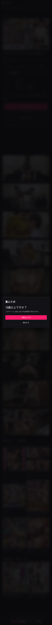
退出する (26, 322)
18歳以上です (26, 317)
